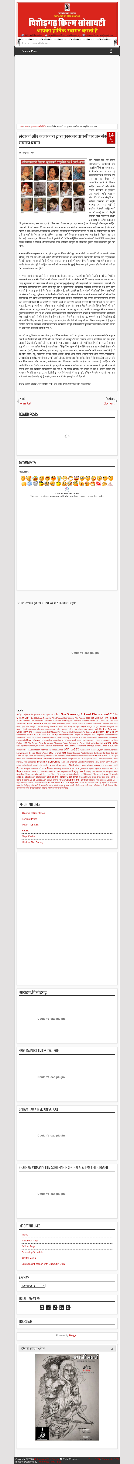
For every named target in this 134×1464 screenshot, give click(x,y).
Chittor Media (29, 1258)
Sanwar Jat (100, 771)
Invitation (21, 750)
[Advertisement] (75, 86)
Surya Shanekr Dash (56, 780)
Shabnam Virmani (33, 774)
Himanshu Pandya (85, 746)
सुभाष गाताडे (63, 788)
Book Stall (92, 729)
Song (19, 780)
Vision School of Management (63, 782)
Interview (112, 745)
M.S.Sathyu (27, 759)
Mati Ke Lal (78, 759)
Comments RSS (110, 1459)
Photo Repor (80, 765)
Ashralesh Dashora (101, 724)
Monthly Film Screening (27, 762)
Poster (20, 768)
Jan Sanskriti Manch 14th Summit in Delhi (43, 1264)
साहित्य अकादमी (53, 788)
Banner (59, 726)
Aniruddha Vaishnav (56, 724)
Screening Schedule (32, 1252)
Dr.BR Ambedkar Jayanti (48, 740)
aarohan (48, 720)
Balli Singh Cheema (34, 726)
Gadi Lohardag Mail (94, 743)
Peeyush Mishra (58, 765)
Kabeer (70, 753)
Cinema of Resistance (33, 813)
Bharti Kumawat (29, 729)
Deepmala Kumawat (104, 735)
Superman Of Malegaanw (34, 780)
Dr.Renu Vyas (87, 740)
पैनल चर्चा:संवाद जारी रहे (98, 785)
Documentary (52, 737)
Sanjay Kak (90, 771)
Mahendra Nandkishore (43, 758)
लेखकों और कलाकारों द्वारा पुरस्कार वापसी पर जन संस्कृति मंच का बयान (66, 139)
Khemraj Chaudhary (54, 756)
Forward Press (29, 819)
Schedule (20, 774)
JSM (64, 753)
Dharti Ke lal (31, 737)
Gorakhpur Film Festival (64, 746)
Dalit (92, 734)
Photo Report (93, 765)
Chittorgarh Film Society (105, 732)
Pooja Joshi (112, 765)
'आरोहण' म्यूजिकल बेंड (25, 715)
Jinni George (29, 753)
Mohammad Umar (109, 759)
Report (20, 771)
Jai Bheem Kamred (39, 750)
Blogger (73, 1335)
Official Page (28, 1246)
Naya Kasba (28, 836)
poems (103, 765)
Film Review (33, 743)
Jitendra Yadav (42, 753)
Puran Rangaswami (79, 768)
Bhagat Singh (79, 726)
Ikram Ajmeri (101, 746)
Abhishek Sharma (81, 721)
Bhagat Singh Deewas (96, 726)
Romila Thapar (30, 771)
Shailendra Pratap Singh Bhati (62, 776)
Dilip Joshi (41, 737)
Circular (64, 735)
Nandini (114, 762)
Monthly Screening (49, 761)
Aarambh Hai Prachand (33, 721)
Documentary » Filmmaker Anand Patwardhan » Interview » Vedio (86, 737)
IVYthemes (43, 1461)
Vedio (109, 780)
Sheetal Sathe (85, 777)
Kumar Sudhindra (85, 756)
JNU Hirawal (55, 753)
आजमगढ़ (98, 783)
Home (25, 1234)
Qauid (91, 768)
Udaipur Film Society (97, 780)
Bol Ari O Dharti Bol (77, 729)
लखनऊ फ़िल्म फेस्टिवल (39, 788)
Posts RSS (94, 1459)
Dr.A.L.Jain (32, 740)
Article (74, 723)
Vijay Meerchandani (25, 783)
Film (25, 743)
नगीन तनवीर (48, 785)
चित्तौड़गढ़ (27, 785)
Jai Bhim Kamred (56, 750)
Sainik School (53, 771)
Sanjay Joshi (78, 771)
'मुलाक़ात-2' (38, 715)
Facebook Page (30, 1240)
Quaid (98, 768)
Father (19, 743)
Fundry (83, 743)
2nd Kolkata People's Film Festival (47, 718)
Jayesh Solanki (103, 750)
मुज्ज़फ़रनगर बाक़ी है (24, 788)
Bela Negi (68, 726)
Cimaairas (21, 735)
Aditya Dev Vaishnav (108, 721)
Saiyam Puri (66, 771)
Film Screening (46, 743)
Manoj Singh (67, 759)
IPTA (27, 750)
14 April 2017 (49, 715)
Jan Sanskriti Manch (88, 750)
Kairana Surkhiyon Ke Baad (98, 753)
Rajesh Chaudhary (110, 768)
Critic (70, 734)
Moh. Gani (97, 759)
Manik (58, 758)
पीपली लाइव (58, 785)
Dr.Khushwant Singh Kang (70, 740)
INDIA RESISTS (30, 824)
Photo (70, 765)
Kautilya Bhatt (27, 756)
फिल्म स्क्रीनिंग (112, 785)
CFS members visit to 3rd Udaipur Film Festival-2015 (51, 732)
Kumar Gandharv (70, 756)
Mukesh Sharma (69, 762)
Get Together (22, 746)
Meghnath (88, 759)
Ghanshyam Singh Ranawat (40, 746)
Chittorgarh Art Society (82, 732)
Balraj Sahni (49, 726)
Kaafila (25, 830)
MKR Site (56, 1461)
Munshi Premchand (86, 762)
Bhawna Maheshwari (46, 729)
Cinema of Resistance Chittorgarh (43, 734)
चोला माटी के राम (37, 785)
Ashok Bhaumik (85, 724)
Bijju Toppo (62, 729)
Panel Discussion (41, 765)
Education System (101, 740)
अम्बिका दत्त (89, 783)
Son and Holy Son (109, 777)
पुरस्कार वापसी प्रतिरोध (72, 785)
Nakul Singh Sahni (102, 762)
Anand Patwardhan (36, 723)
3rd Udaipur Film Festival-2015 (77, 718)
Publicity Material (61, 768)
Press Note (46, 768)
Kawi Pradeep (39, 756)
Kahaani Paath (79, 753)
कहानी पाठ (106, 783)
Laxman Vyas (100, 755)
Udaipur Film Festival (76, 779)
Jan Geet (71, 749)
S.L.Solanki (42, 771)
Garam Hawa (111, 743)
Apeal (68, 724)
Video (115, 780)
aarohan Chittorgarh (62, 720)
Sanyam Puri (112, 771)
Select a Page (29, 51)
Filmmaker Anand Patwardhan (66, 743)
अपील (82, 783)
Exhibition (113, 740)
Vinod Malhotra (40, 783)
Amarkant (21, 723)
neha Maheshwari (24, 765)
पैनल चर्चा (84, 785)
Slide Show (97, 777)
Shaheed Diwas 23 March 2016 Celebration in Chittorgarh (67, 774)
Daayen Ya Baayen (82, 735)
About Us (94, 721)
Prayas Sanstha (31, 768)
